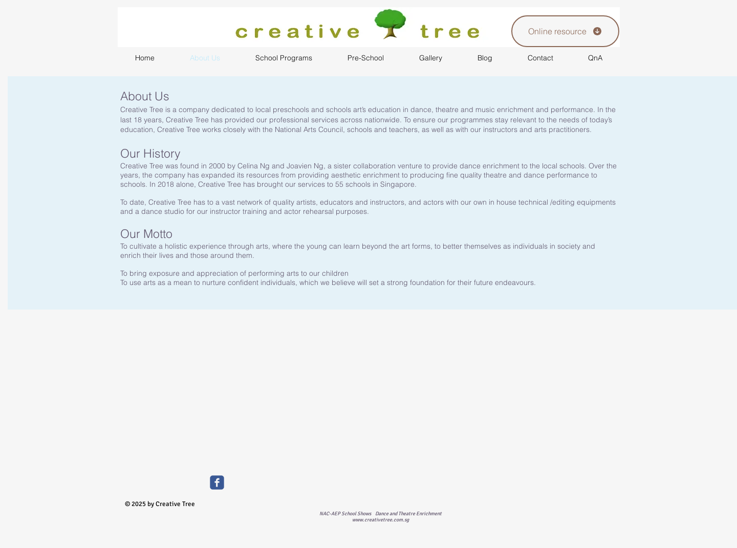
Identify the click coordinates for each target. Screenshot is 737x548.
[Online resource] (565, 31)
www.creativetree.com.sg (380, 520)
